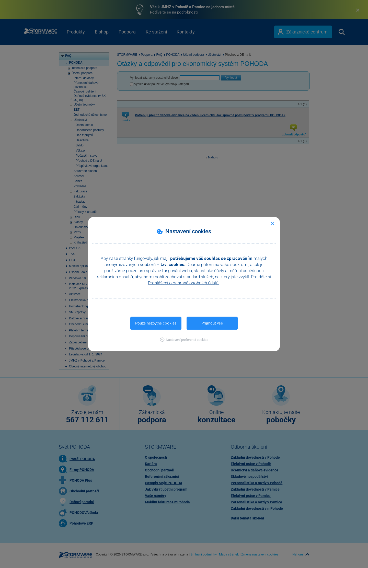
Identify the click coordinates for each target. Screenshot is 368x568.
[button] (184, 339)
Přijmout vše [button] (212, 323)
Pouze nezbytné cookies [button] (156, 323)
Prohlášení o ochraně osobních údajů (183, 282)
